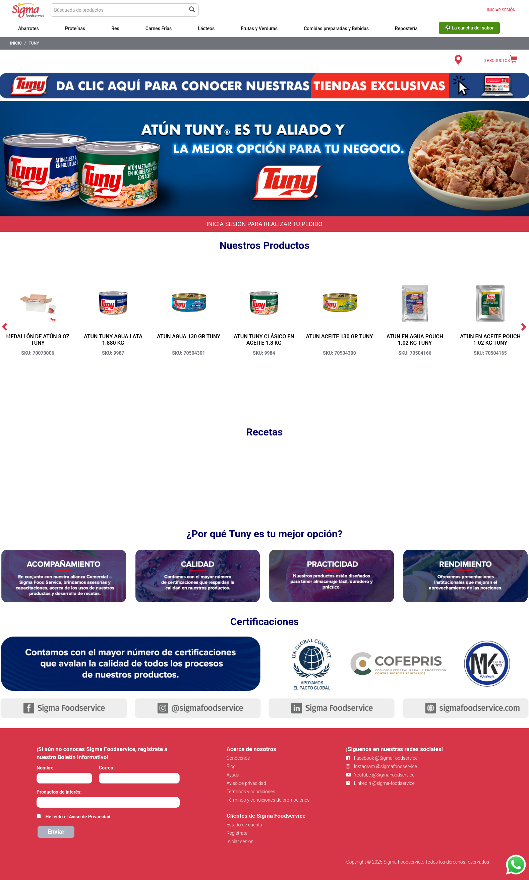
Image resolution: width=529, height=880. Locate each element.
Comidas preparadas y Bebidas (336, 28)
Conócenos (238, 758)
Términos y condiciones (251, 791)
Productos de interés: (59, 792)
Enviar (56, 831)
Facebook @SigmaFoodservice (381, 758)
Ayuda (233, 774)
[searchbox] (40, 802)
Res (115, 28)
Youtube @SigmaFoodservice (380, 774)
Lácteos (206, 28)
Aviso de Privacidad (89, 816)
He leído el (77, 816)
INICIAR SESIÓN (501, 10)
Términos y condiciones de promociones (268, 800)
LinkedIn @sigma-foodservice (380, 783)
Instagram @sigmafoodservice (381, 766)
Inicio (16, 43)
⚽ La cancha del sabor (469, 27)
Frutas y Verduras (259, 28)
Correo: (107, 767)
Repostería (406, 28)
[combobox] (108, 802)
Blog (231, 766)
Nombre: (46, 767)
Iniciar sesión (240, 841)
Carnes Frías (158, 28)
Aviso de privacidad (246, 783)
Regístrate (237, 833)
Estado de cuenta (244, 824)
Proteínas (75, 28)
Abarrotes (28, 28)
